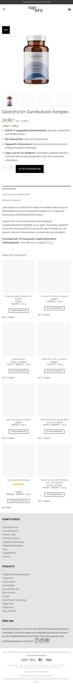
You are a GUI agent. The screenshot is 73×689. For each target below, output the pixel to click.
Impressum (12, 666)
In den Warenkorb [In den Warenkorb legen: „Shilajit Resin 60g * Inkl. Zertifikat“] (54, 431)
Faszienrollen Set (10, 589)
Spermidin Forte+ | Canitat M (54, 359)
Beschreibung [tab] (9, 189)
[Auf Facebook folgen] (37, 640)
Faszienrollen (8, 581)
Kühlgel (6, 596)
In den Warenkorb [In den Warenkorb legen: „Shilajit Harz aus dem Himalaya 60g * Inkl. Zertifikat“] (54, 494)
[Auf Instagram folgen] (42, 640)
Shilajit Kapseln (18, 359)
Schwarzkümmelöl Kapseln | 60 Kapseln (18, 297)
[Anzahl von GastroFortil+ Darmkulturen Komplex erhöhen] (11, 168)
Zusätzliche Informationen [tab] (15, 195)
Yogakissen (8, 603)
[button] (4, 9)
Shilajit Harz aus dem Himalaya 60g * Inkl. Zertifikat (54, 481)
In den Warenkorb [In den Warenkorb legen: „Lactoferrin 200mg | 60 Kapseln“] (54, 308)
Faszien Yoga (9, 534)
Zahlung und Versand (25, 668)
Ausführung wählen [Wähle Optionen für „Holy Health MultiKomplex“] (18, 501)
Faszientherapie (10, 531)
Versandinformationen (36, 655)
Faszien (6, 556)
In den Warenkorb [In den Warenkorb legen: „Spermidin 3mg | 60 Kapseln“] (18, 431)
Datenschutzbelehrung (36, 666)
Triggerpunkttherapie (12, 545)
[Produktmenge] (8, 168)
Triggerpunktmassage (13, 542)
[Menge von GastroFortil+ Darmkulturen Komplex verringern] (4, 168)
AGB (21, 666)
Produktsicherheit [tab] (11, 200)
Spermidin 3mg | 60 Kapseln (19, 419)
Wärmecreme (8, 592)
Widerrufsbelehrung (48, 668)
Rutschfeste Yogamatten (14, 600)
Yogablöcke (8, 607)
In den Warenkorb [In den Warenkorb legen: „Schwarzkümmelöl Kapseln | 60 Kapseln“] (18, 311)
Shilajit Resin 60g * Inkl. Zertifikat (54, 419)
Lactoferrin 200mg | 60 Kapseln (54, 296)
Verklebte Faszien (11, 538)
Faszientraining (10, 527)
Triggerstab (7, 578)
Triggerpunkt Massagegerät (16, 574)
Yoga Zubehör (9, 611)
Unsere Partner (57, 666)
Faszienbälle (8, 585)
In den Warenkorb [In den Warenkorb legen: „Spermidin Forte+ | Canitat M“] (54, 371)
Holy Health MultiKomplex (18, 480)
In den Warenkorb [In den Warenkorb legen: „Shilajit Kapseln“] (18, 371)
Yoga (4, 549)
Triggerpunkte (9, 552)
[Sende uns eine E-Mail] (47, 640)
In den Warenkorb (30, 169)
